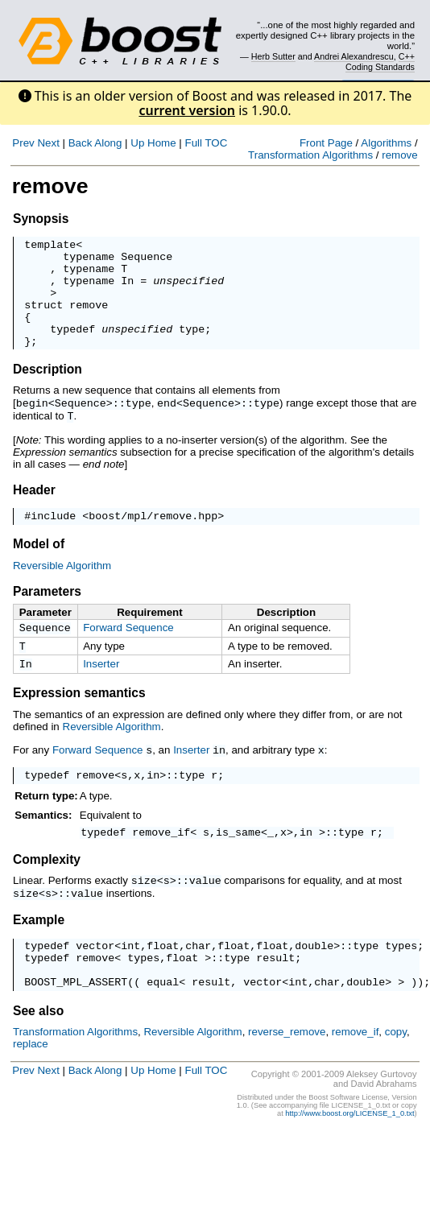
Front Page (326, 143)
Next (48, 143)
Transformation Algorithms (310, 155)
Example (38, 949)
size (144, 911)
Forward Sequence (128, 650)
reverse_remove (286, 1071)
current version (187, 110)
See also (38, 1050)
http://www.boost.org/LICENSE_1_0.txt (349, 1153)
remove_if (161, 863)
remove (399, 155)
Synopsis (40, 218)
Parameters (47, 614)
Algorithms (386, 143)
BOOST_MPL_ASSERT (75, 1021)
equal (163, 1021)
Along (108, 143)
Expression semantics (79, 720)
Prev (23, 143)
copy (396, 1071)
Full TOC (205, 143)
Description (47, 391)
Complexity (47, 891)
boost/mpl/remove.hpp (153, 538)
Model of (38, 566)
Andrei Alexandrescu (354, 56)
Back (80, 143)
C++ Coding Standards (380, 61)
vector (95, 977)
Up (137, 143)
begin (32, 424)
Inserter (101, 689)
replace (30, 1083)
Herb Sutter (273, 56)
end (166, 424)
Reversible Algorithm (62, 588)
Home (161, 143)
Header (34, 510)
